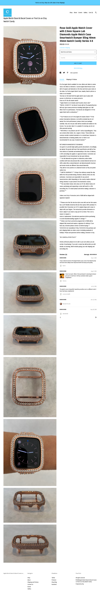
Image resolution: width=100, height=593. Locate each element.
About (75, 12)
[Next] (96, 317)
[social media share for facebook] (60, 73)
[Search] (96, 13)
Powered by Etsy (80, 584)
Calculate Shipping (65, 48)
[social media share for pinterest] (68, 73)
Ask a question (74, 73)
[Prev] (60, 318)
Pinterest (54, 580)
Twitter (53, 578)
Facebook (54, 584)
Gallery (85, 12)
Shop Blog (54, 582)
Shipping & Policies (71, 79)
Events (80, 12)
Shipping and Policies (33, 582)
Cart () (91, 12)
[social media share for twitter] (64, 73)
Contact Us (30, 584)
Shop (71, 12)
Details (62, 79)
